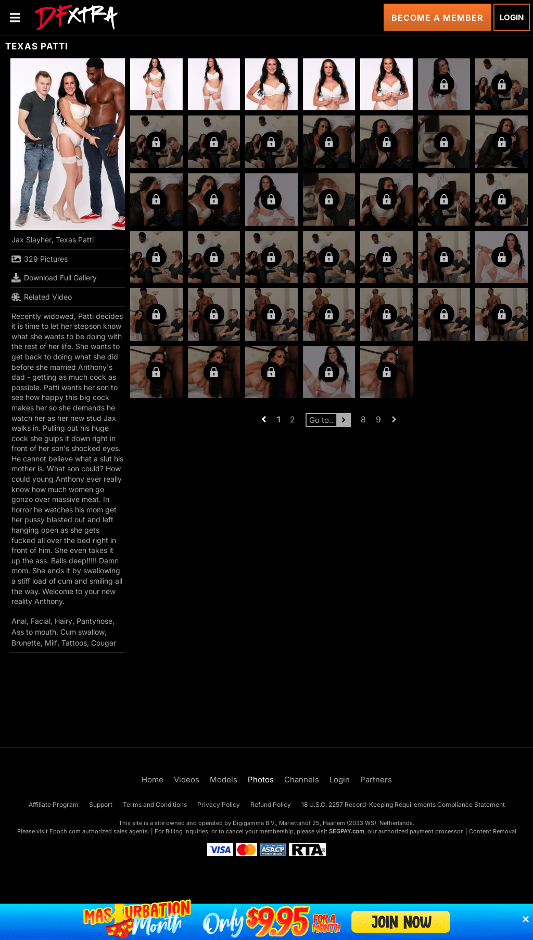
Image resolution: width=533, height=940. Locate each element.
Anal (19, 620)
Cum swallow (82, 631)
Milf (51, 642)
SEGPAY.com (346, 831)
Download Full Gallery (54, 277)
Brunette (26, 642)
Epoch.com (65, 831)
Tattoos (74, 642)
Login (512, 17)
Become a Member (437, 17)
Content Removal (492, 831)
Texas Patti (75, 239)
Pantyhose (94, 620)
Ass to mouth (33, 631)
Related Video (41, 297)
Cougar (103, 642)
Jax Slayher (31, 239)
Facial (40, 620)
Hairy (63, 620)
